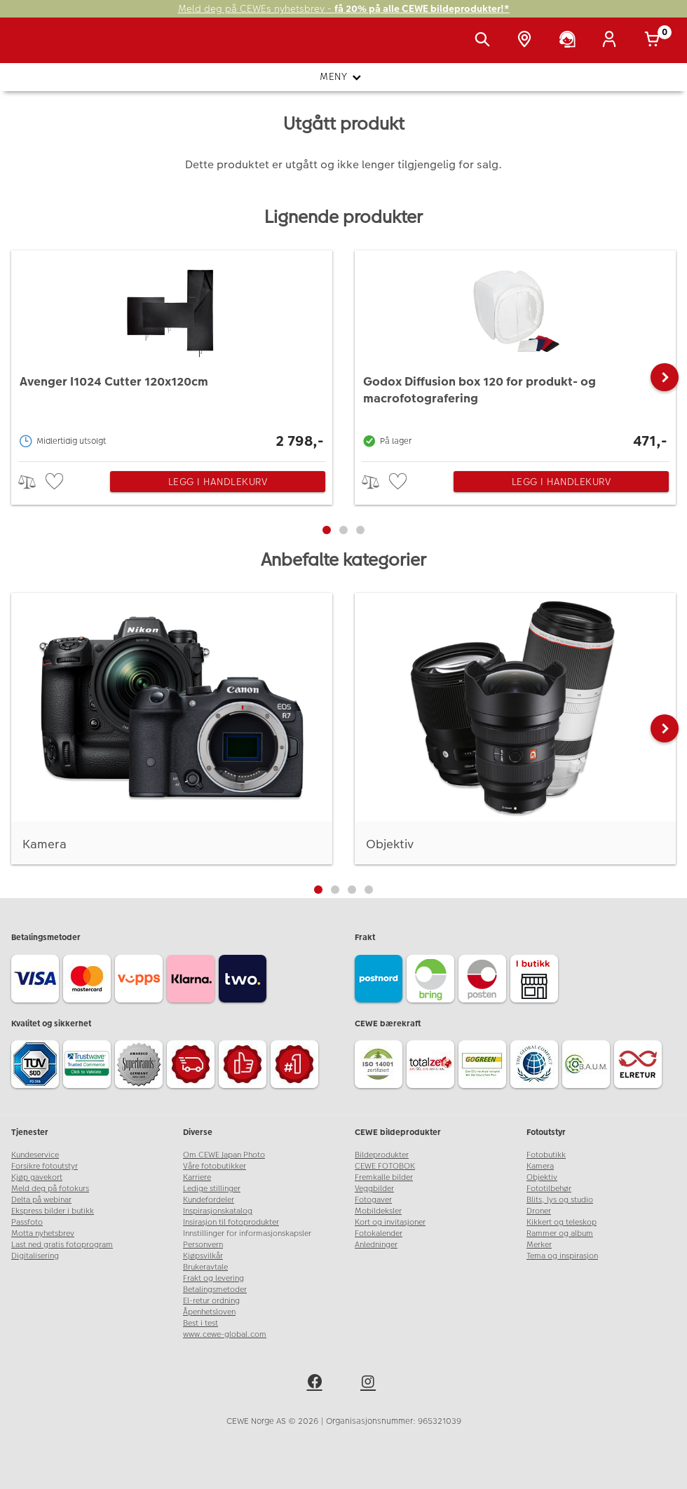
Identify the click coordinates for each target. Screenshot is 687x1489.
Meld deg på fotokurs (50, 1188)
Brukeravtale (205, 1267)
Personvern (203, 1244)
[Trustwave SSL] (89, 1066)
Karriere (197, 1177)
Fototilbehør (548, 1188)
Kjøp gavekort (36, 1177)
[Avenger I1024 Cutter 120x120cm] (171, 352)
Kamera (540, 1166)
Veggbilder (374, 1188)
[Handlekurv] (654, 41)
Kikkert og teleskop (561, 1222)
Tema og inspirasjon (562, 1256)
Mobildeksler (378, 1211)
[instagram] (370, 1384)
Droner (538, 1211)
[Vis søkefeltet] (485, 41)
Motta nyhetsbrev (42, 1233)
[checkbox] (56, 481)
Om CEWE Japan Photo (224, 1155)
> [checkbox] (32, 482)
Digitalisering (35, 1256)
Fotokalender (378, 1233)
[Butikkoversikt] (527, 41)
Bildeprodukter (382, 1155)
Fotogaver (373, 1200)
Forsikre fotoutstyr (44, 1166)
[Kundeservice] (570, 41)
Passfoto (27, 1222)
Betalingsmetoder (215, 1289)
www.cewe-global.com (224, 1334)
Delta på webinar (41, 1200)
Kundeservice (35, 1155)
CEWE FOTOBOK (385, 1166)
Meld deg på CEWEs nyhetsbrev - (344, 9)
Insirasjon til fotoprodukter (231, 1222)
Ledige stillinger (211, 1188)
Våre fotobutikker (214, 1166)
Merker (539, 1244)
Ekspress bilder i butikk (52, 1211)
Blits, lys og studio (559, 1200)
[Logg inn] (612, 41)
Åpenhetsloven (209, 1312)
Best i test (200, 1323)
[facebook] (317, 1384)
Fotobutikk (546, 1155)
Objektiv (541, 1177)
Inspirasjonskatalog (217, 1211)
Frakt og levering (213, 1278)
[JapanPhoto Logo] (40, 48)
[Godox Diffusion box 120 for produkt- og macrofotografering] (515, 352)
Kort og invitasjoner (390, 1222)
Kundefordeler (208, 1200)
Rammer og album (559, 1233)
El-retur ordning (211, 1301)
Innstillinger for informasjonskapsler (247, 1233)
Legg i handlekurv (218, 482)
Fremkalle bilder (384, 1177)
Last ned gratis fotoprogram (62, 1244)
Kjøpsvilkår (203, 1256)
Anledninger (376, 1244)
